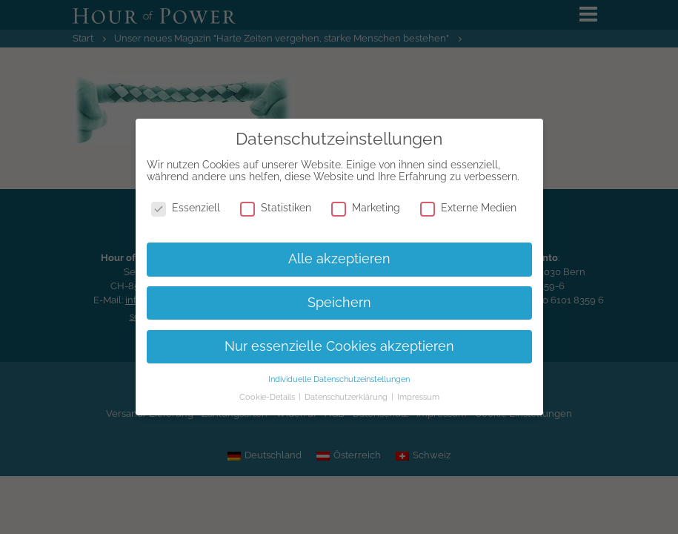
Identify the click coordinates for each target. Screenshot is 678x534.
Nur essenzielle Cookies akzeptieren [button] (339, 346)
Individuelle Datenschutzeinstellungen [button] (339, 379)
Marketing (365, 208)
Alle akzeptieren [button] (339, 258)
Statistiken (275, 208)
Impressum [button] (418, 396)
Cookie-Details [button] (268, 396)
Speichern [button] (339, 302)
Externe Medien (468, 208)
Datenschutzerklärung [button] (347, 396)
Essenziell (185, 208)
